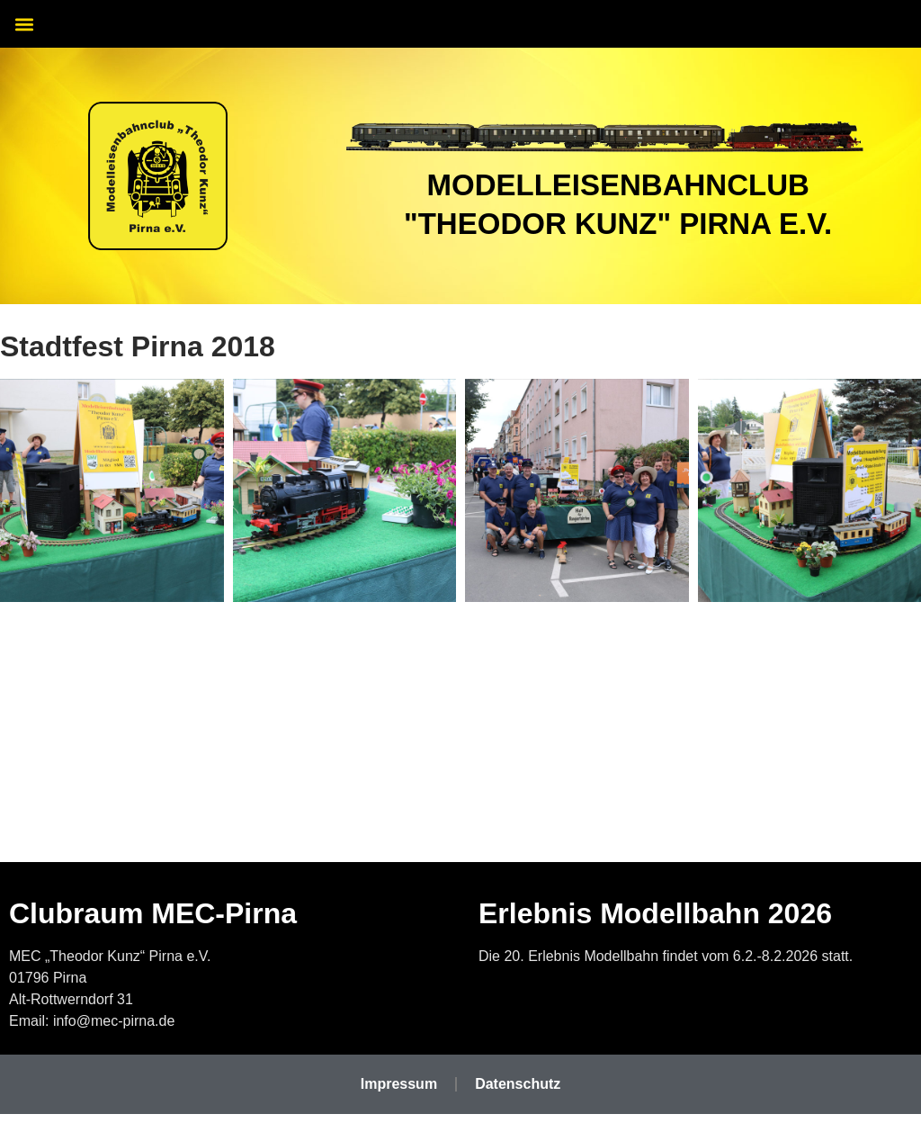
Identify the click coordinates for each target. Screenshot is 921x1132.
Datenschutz (517, 1084)
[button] (24, 24)
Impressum (399, 1084)
